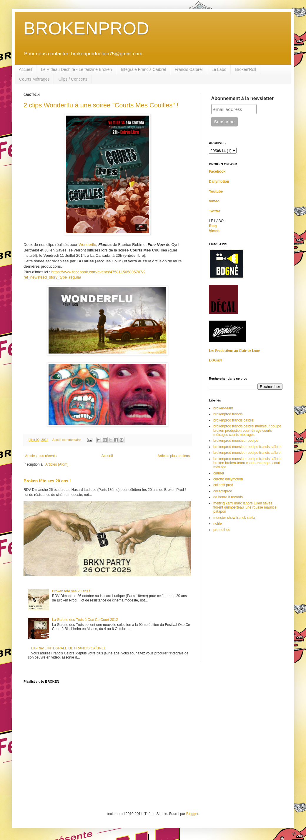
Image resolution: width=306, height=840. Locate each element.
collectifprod (222, 491)
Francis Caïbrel (189, 69)
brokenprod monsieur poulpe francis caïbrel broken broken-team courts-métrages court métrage (247, 463)
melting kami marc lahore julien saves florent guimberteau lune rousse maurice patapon (245, 507)
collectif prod (223, 485)
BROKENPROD (86, 28)
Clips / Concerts (72, 79)
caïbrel (218, 473)
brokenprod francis (227, 414)
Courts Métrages (34, 79)
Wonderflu (87, 244)
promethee (221, 530)
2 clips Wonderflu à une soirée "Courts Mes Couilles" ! (101, 105)
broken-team (223, 408)
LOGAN (215, 360)
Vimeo (214, 201)
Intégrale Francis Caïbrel (143, 69)
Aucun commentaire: (67, 439)
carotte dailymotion (228, 479)
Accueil (25, 69)
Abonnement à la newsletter (242, 98)
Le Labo (219, 69)
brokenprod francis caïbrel (233, 420)
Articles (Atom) (57, 464)
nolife (217, 523)
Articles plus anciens (174, 456)
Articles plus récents (40, 456)
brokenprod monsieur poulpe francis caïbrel (247, 453)
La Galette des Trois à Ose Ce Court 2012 (85, 620)
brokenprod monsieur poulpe (235, 441)
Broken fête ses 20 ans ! (47, 481)
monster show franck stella (234, 518)
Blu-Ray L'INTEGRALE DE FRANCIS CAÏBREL (68, 648)
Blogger (192, 814)
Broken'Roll (245, 69)
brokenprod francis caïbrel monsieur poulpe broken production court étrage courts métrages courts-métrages (247, 430)
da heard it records (228, 497)
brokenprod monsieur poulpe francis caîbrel (247, 447)
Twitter (214, 211)
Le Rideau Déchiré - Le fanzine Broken (76, 69)
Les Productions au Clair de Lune (234, 351)
